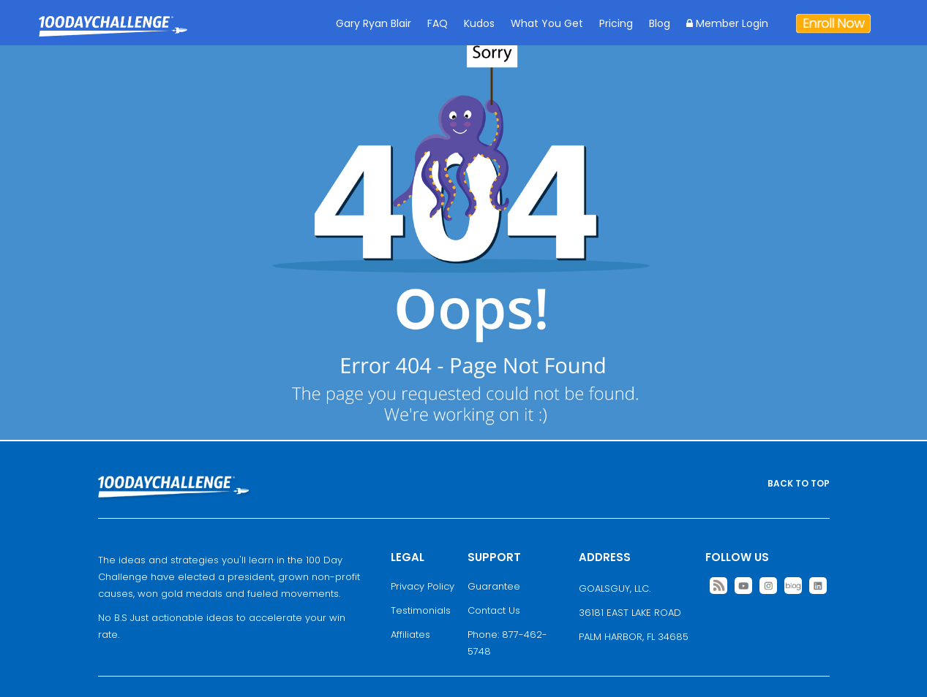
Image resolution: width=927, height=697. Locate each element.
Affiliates (410, 634)
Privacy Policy (422, 586)
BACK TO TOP (799, 483)
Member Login (727, 23)
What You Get (547, 23)
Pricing (616, 23)
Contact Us (494, 610)
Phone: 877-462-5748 (507, 643)
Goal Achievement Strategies (113, 37)
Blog (659, 23)
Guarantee (494, 586)
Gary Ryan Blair (373, 23)
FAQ (437, 23)
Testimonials (421, 610)
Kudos (479, 23)
